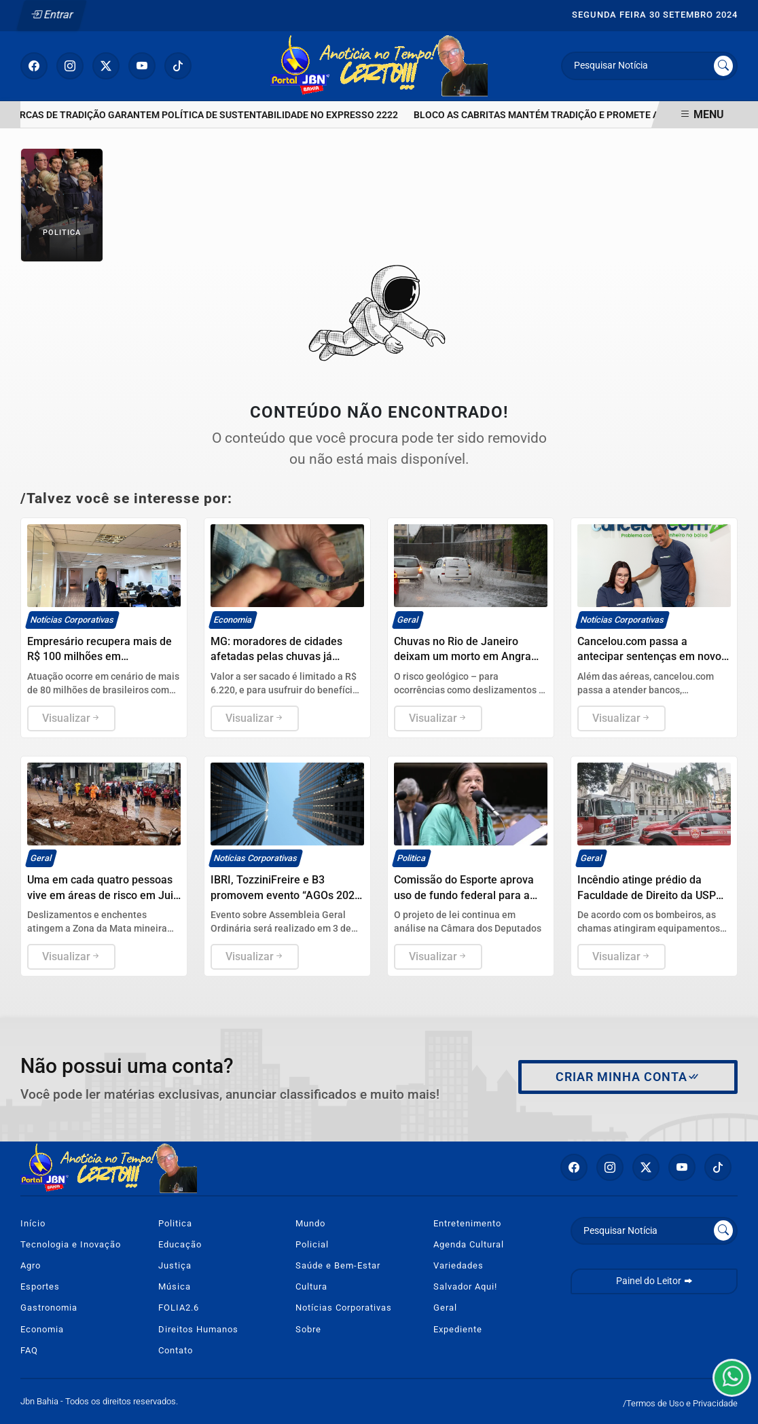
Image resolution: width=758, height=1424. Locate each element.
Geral (445, 1307)
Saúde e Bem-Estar (337, 1265)
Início (33, 1223)
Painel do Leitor (654, 1281)
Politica (175, 1223)
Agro (30, 1265)
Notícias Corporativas (343, 1307)
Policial (312, 1244)
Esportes (40, 1286)
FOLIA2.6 (178, 1307)
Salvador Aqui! (465, 1286)
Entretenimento (467, 1223)
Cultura (311, 1286)
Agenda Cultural (468, 1244)
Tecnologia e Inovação (70, 1244)
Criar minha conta (628, 1077)
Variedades (458, 1265)
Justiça (175, 1265)
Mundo (310, 1223)
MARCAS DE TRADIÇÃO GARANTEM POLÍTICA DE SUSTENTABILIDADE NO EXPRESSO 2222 (206, 115)
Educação (180, 1244)
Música (174, 1286)
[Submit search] (723, 66)
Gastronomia (48, 1307)
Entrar (52, 14)
